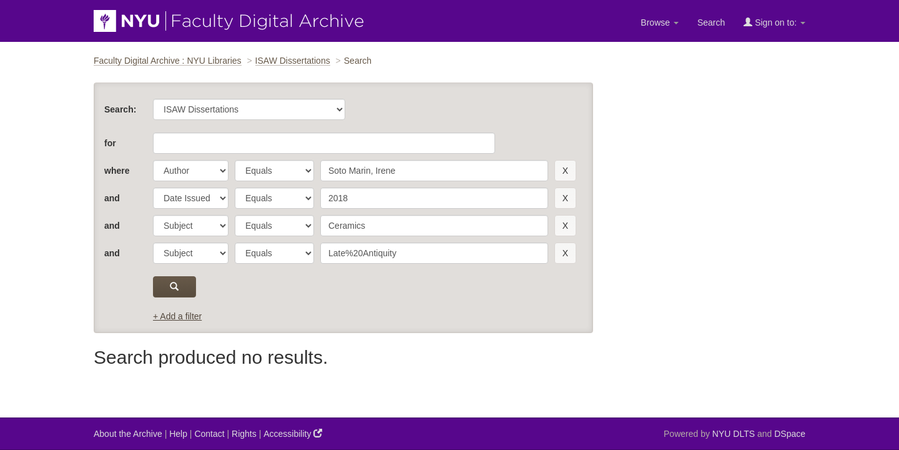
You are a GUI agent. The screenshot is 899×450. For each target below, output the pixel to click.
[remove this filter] (565, 170)
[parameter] (190, 170)
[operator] (274, 170)
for (110, 143)
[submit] (174, 287)
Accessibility (292, 433)
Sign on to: (774, 22)
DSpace (789, 434)
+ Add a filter (177, 316)
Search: (120, 109)
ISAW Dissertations (292, 61)
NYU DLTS (733, 434)
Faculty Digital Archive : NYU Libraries (168, 61)
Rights (244, 434)
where (116, 171)
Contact (209, 434)
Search (711, 23)
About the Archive (128, 434)
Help (178, 434)
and (112, 198)
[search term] (434, 170)
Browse (660, 23)
